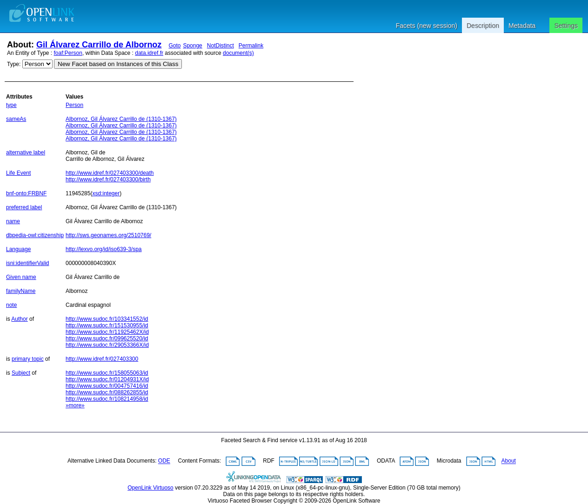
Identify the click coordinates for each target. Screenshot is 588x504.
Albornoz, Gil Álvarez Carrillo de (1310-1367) (121, 119)
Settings (566, 25)
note (11, 305)
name (13, 221)
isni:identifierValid (27, 263)
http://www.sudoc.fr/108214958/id (107, 399)
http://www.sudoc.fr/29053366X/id (107, 345)
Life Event (18, 173)
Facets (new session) (426, 25)
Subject (21, 373)
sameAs (16, 119)
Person (74, 105)
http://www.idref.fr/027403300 (102, 359)
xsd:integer (106, 193)
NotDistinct (220, 45)
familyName (20, 291)
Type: (13, 64)
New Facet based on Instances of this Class (118, 63)
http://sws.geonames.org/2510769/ (108, 235)
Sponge (192, 45)
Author (19, 319)
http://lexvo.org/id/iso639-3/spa (103, 249)
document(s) (238, 53)
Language (18, 249)
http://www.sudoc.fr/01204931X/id (107, 379)
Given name (21, 277)
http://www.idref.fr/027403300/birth (108, 179)
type (11, 105)
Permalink (251, 45)
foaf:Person (68, 53)
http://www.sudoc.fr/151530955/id (107, 325)
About (508, 461)
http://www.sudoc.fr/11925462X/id (107, 332)
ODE (164, 461)
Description (483, 25)
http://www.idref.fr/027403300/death (110, 173)
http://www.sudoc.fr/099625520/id (107, 338)
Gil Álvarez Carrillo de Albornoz (98, 44)
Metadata (521, 25)
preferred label (24, 207)
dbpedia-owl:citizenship (35, 235)
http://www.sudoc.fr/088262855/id (107, 392)
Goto (174, 45)
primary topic (28, 359)
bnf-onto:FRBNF (26, 193)
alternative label (25, 152)
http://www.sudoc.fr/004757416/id (107, 386)
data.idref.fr (149, 53)
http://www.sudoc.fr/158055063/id (107, 373)
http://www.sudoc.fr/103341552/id (107, 319)
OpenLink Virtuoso (150, 487)
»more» (75, 405)
